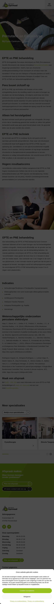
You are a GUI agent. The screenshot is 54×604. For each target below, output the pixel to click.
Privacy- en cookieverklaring (18, 601)
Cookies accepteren (27, 591)
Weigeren (27, 597)
